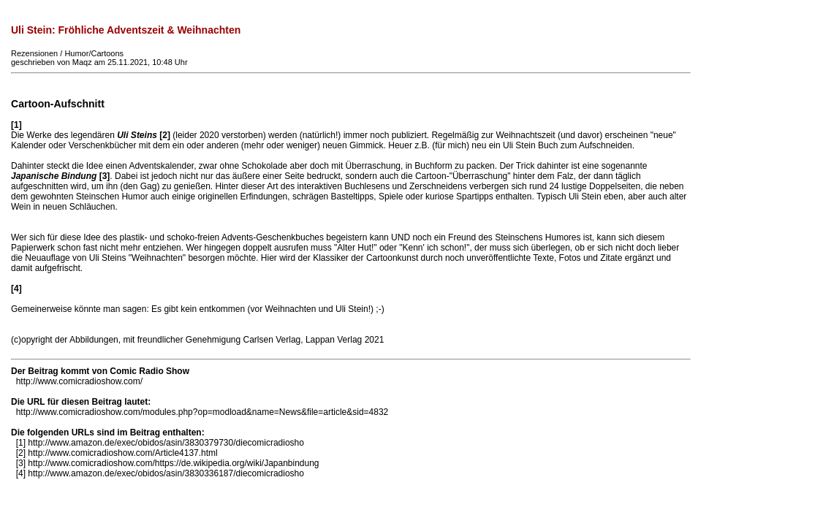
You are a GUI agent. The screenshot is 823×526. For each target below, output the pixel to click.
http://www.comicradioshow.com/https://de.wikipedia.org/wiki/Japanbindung (173, 463)
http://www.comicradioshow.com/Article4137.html (122, 453)
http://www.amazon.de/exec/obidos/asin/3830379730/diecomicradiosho (166, 443)
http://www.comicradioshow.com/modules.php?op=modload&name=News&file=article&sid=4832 (202, 412)
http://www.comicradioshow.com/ (79, 381)
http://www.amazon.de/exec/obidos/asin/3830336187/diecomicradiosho (166, 473)
